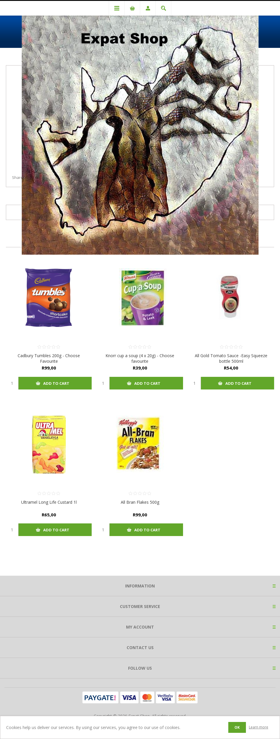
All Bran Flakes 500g (140, 502)
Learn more (258, 727)
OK (237, 727)
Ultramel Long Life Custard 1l (49, 502)
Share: (18, 177)
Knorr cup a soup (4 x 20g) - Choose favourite (139, 358)
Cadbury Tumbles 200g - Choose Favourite (49, 358)
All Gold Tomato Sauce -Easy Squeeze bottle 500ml (231, 358)
